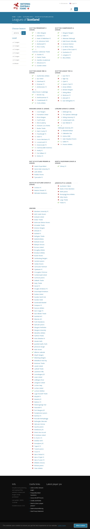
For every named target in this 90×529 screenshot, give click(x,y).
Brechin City (40, 95)
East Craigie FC (38, 311)
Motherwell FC (41, 44)
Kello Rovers (38, 349)
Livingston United (39, 383)
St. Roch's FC (38, 438)
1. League (16, 42)
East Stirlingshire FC (69, 101)
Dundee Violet (38, 300)
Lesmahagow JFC (39, 374)
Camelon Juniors (39, 261)
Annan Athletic (67, 87)
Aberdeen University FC (41, 211)
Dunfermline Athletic (43, 76)
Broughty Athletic (39, 250)
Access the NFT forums (37, 498)
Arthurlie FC (37, 231)
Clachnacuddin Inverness (44, 148)
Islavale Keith (38, 341)
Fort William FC (41, 153)
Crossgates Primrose (40, 272)
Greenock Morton (68, 44)
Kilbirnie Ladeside (39, 352)
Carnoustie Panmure (40, 267)
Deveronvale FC (42, 145)
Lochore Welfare (39, 391)
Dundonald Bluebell (40, 302)
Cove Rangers (41, 112)
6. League (16, 60)
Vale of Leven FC (39, 460)
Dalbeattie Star (67, 133)
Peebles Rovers (39, 174)
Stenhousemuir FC (42, 97)
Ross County (41, 47)
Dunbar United (38, 294)
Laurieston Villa (39, 372)
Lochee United (38, 388)
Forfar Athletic (41, 103)
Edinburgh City (67, 112)
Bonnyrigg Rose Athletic (67, 194)
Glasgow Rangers (68, 33)
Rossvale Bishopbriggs (41, 418)
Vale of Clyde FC (39, 457)
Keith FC (39, 137)
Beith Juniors (64, 191)
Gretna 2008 (66, 136)
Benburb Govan (39, 242)
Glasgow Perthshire (40, 327)
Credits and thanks (36, 500)
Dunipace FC (38, 305)
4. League (16, 53)
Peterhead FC (41, 81)
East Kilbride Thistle (40, 314)
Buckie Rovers (38, 255)
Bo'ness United (39, 247)
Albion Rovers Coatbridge (40, 92)
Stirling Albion (67, 92)
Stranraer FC (41, 84)
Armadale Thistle (39, 225)
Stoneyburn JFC (39, 443)
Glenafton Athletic (39, 333)
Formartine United (42, 114)
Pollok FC (63, 203)
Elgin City (65, 79)
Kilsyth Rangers (39, 355)
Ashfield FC (37, 233)
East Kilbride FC (67, 123)
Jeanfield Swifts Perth (40, 344)
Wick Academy (41, 123)
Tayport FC (37, 446)
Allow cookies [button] (80, 525)
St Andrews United (40, 435)
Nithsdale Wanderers (40, 193)
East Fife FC (66, 76)
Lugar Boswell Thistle (40, 394)
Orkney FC (63, 166)
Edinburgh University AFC (65, 128)
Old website (64, 3)
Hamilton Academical (43, 60)
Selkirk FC (66, 142)
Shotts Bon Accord (40, 432)
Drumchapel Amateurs (41, 291)
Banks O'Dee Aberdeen (67, 189)
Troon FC (37, 452)
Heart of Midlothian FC (44, 38)
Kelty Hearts (64, 197)
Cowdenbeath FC (42, 100)
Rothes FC (40, 156)
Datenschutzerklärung (37, 508)
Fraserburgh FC (41, 134)
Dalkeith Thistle (39, 280)
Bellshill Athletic (39, 239)
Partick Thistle (41, 57)
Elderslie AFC (38, 319)
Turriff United (41, 120)
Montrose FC (67, 95)
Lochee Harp (38, 385)
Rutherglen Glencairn (40, 421)
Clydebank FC (38, 269)
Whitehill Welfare (68, 131)
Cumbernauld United (40, 275)
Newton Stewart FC (40, 190)
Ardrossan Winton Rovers (42, 222)
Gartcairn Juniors (39, 325)
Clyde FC (65, 81)
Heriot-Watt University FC (42, 169)
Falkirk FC (66, 36)
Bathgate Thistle (39, 236)
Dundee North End (40, 297)
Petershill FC (38, 407)
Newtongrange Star (40, 405)
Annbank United (39, 217)
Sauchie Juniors (39, 427)
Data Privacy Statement (37, 511)
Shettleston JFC (39, 430)
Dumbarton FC (67, 52)
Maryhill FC (37, 396)
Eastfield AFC (38, 316)
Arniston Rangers (39, 228)
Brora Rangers (41, 117)
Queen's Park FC (68, 84)
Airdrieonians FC (42, 87)
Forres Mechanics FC (43, 139)
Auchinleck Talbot (65, 186)
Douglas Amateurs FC (41, 289)
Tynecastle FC (38, 177)
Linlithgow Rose (39, 380)
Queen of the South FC (70, 49)
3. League (16, 49)
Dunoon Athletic (39, 308)
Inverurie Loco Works (43, 125)
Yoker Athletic (38, 468)
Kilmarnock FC (41, 63)
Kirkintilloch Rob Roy (40, 360)
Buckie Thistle (41, 128)
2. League (16, 46)
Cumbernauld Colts (68, 120)
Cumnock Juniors (39, 278)
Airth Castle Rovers (40, 214)
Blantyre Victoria (39, 244)
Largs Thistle (64, 200)
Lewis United (38, 377)
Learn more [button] (62, 525)
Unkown (16, 63)
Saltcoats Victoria (39, 424)
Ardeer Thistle (38, 220)
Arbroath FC (66, 98)
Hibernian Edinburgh (69, 38)
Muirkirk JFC (37, 399)
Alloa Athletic (67, 58)
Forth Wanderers (39, 322)
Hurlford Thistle (39, 336)
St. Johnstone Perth (43, 41)
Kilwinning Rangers (40, 358)
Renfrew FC (37, 416)
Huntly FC (40, 150)
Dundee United (41, 65)
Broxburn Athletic (39, 253)
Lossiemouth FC (42, 142)
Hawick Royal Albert (40, 166)
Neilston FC (37, 402)
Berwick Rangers (68, 90)
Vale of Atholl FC (39, 454)
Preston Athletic (67, 144)
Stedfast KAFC (38, 441)
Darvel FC (37, 286)
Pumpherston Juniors (40, 413)
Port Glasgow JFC (39, 410)
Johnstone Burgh (39, 347)
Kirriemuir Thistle (39, 363)
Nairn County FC (42, 131)
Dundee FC (40, 54)
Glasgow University (40, 330)
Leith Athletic (38, 172)
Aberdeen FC (41, 36)
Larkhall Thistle (38, 369)
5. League (16, 56)
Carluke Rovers (38, 264)
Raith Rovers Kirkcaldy (69, 41)
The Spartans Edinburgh (70, 114)
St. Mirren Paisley (68, 47)
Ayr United (40, 79)
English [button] (73, 3)
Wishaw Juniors (39, 465)
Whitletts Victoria (39, 463)
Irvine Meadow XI (39, 338)
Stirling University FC (69, 117)
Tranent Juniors (39, 449)
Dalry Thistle (38, 283)
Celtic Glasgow (41, 33)
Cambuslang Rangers (40, 258)
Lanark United (38, 366)
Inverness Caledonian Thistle (41, 52)
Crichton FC (37, 187)
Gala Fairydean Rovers (69, 139)
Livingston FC (67, 55)
